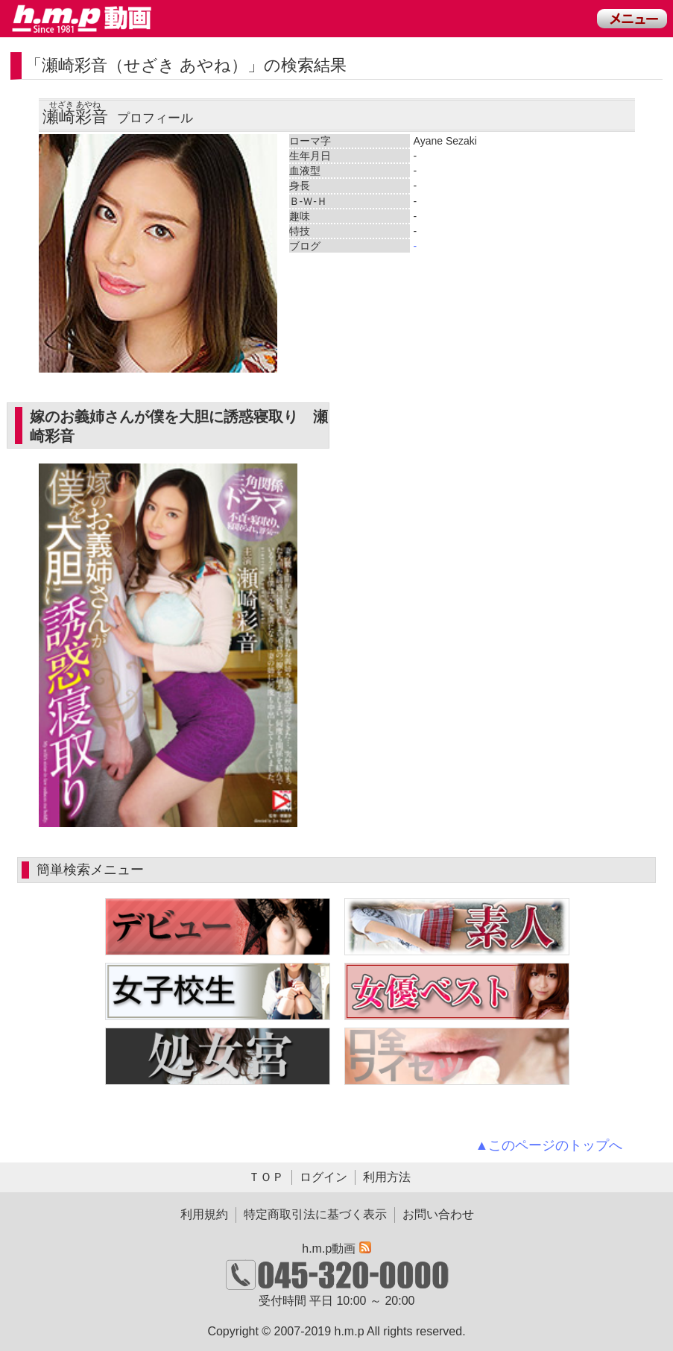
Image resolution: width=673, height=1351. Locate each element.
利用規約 (204, 1214)
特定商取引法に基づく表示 (315, 1214)
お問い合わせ (438, 1214)
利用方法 (387, 1177)
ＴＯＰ (266, 1177)
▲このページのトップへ (548, 1145)
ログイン (323, 1177)
